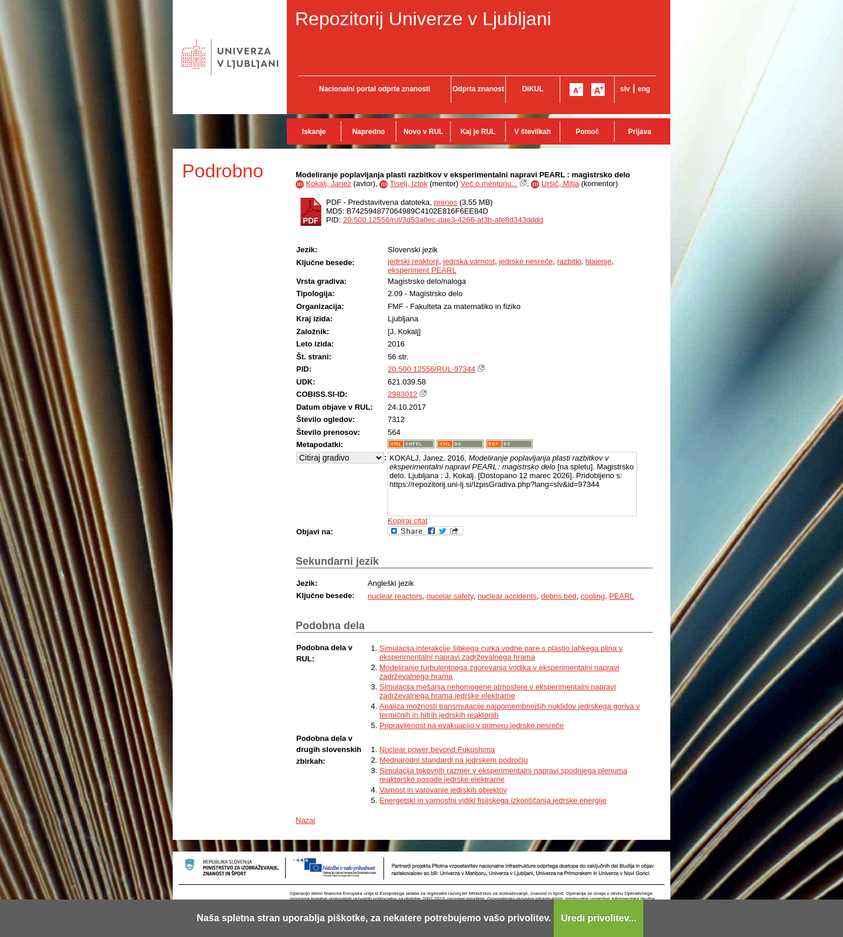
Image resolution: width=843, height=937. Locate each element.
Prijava (639, 132)
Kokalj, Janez (328, 183)
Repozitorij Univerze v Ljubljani (423, 18)
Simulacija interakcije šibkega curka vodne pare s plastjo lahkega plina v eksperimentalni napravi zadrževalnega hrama (501, 652)
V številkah (532, 132)
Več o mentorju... (489, 183)
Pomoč (587, 132)
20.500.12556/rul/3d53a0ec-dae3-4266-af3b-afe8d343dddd (443, 219)
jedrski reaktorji (413, 261)
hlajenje (598, 261)
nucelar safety (449, 596)
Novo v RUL (423, 132)
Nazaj (305, 820)
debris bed (559, 596)
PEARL (621, 596)
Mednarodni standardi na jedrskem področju (453, 760)
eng (644, 89)
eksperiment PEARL (422, 270)
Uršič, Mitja (560, 183)
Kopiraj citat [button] (407, 520)
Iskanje (314, 132)
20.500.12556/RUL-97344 (431, 369)
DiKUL (533, 89)
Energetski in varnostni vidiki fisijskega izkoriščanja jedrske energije (492, 800)
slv (625, 89)
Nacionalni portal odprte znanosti (374, 89)
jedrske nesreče (526, 261)
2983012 (402, 394)
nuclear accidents (507, 596)
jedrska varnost (469, 261)
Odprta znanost (478, 89)
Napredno (368, 132)
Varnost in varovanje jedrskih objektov (443, 789)
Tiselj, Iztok (409, 183)
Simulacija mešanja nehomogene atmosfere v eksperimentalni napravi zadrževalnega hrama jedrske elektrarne (497, 691)
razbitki (569, 261)
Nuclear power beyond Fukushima (437, 749)
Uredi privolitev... (598, 918)
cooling (593, 596)
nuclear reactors (395, 596)
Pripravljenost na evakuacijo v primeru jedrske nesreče (471, 725)
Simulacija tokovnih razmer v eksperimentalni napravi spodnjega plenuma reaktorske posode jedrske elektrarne (503, 775)
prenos (445, 202)
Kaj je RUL (477, 132)
